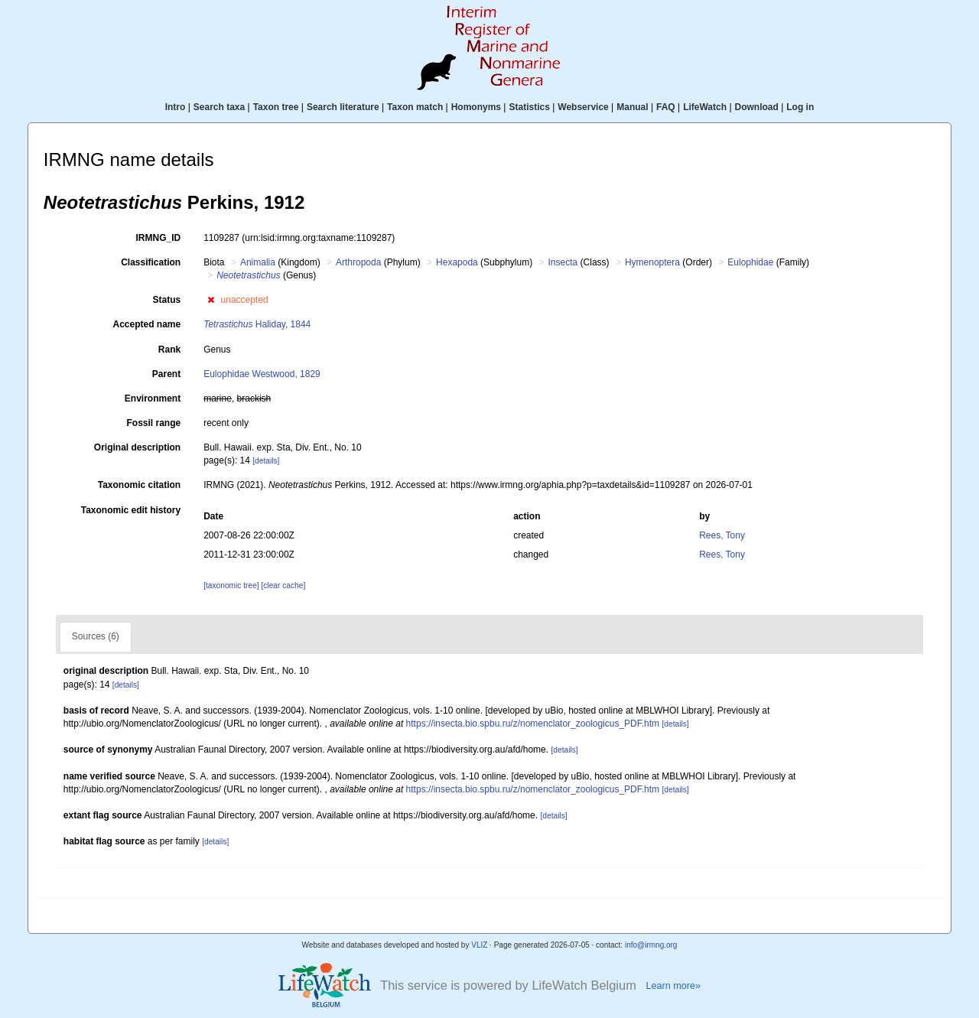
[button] (210, 299)
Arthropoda (358, 262)
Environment (153, 398)
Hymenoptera (652, 262)
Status (167, 299)
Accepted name (146, 324)
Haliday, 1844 (257, 324)
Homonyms (476, 107)
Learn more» (673, 986)
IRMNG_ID (158, 238)
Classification (151, 262)
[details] (265, 461)
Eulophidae (750, 262)
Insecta (563, 262)
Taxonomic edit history (131, 510)
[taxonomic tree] (232, 585)
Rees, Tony (722, 535)
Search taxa (219, 107)
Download (757, 107)
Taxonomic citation (139, 485)
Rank (169, 349)
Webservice (583, 107)
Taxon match (415, 107)
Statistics (529, 107)
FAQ (665, 107)
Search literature (343, 107)
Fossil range (154, 423)
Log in (800, 107)
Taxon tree (276, 107)
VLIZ (479, 945)
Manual (632, 107)
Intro (175, 107)
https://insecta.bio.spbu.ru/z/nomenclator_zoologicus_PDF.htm (533, 723)
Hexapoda (457, 262)
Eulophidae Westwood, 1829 (261, 374)
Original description (137, 447)
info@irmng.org (651, 945)
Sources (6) (95, 636)
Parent (166, 374)
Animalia (257, 262)
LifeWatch (705, 107)
